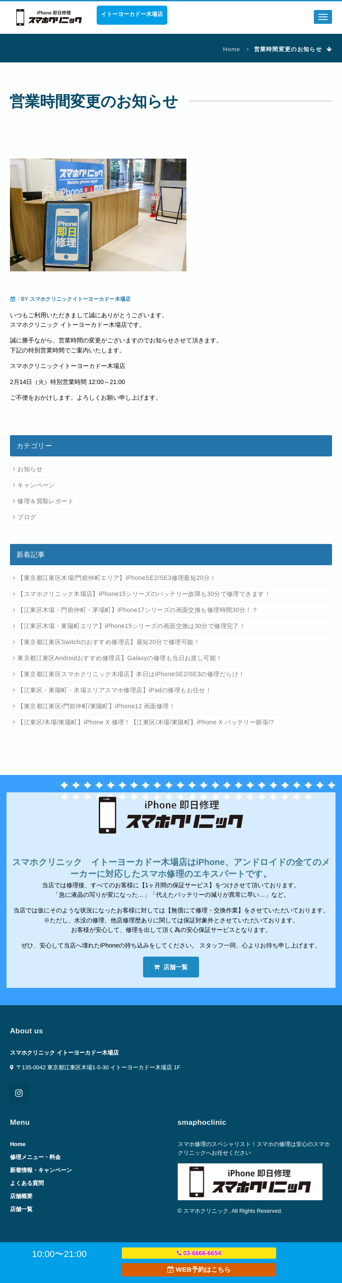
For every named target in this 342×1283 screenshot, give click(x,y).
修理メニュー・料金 (35, 1157)
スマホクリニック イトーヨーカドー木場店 (64, 1052)
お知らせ (29, 469)
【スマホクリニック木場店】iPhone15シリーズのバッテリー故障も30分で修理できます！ (143, 593)
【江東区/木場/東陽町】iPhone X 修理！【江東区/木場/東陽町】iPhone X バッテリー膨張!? (145, 722)
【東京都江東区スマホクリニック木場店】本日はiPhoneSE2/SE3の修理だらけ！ (130, 674)
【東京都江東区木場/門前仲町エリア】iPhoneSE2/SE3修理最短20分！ (116, 577)
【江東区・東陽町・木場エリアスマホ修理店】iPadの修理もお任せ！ (114, 690)
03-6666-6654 (199, 1253)
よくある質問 (27, 1183)
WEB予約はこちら (198, 1269)
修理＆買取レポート (45, 501)
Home (231, 49)
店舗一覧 (171, 967)
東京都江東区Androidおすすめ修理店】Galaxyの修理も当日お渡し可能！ (119, 658)
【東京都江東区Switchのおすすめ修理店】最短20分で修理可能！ (108, 641)
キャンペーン (36, 485)
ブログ (26, 517)
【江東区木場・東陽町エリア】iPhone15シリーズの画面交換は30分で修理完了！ (131, 625)
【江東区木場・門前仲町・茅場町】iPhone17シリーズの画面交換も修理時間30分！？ (137, 609)
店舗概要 (21, 1196)
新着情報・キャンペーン (41, 1170)
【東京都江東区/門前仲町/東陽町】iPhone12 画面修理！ (96, 706)
